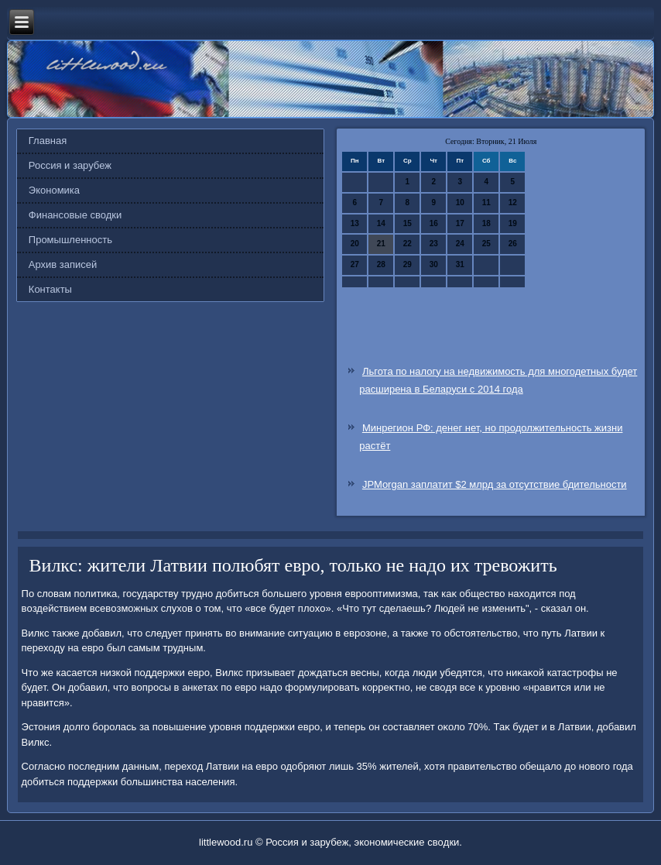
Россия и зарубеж (70, 165)
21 (381, 243)
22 (407, 243)
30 (434, 264)
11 (486, 202)
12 (513, 202)
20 (355, 243)
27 (355, 264)
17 (460, 223)
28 (381, 264)
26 (513, 243)
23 (434, 243)
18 (486, 223)
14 (381, 223)
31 (460, 264)
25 (486, 243)
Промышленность (70, 239)
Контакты (50, 289)
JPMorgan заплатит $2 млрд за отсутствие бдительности (494, 484)
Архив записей (63, 264)
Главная (48, 140)
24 (460, 243)
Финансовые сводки (75, 215)
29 (407, 264)
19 (513, 223)
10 (460, 202)
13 (355, 223)
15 (407, 223)
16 (434, 223)
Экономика (54, 190)
